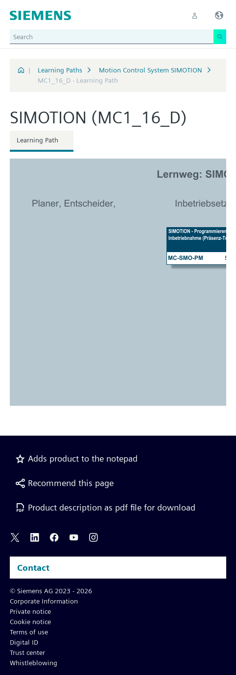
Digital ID (24, 642)
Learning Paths (60, 70)
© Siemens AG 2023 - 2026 (51, 591)
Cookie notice (30, 622)
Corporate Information (44, 601)
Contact (33, 567)
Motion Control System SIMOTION (150, 70)
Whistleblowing (33, 663)
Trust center (27, 652)
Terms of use (29, 632)
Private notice (30, 611)
